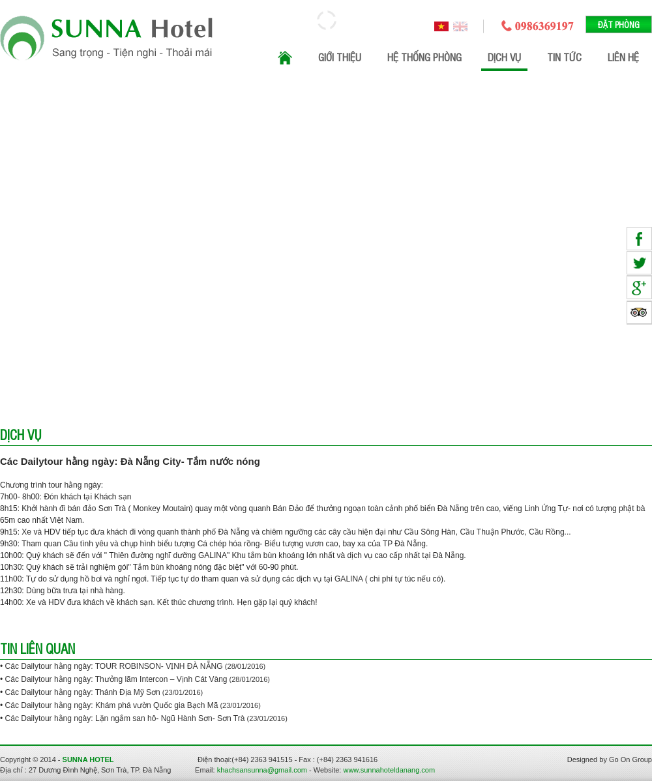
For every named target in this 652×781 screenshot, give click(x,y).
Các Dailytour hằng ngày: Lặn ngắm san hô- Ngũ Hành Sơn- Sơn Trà (125, 718)
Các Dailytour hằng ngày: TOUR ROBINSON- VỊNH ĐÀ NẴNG (115, 666)
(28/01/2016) (245, 666)
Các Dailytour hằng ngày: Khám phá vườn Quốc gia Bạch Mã (111, 705)
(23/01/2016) (181, 692)
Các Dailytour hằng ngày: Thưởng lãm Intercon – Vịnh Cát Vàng (116, 679)
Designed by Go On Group (609, 759)
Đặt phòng (619, 24)
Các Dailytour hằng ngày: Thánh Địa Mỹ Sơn (82, 692)
